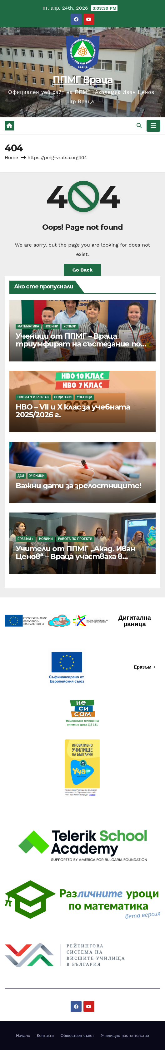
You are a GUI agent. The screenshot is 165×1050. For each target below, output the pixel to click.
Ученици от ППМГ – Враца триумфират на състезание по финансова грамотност (78, 343)
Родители (63, 397)
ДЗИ (21, 476)
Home (11, 157)
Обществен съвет (77, 1035)
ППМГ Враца (82, 80)
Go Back (82, 270)
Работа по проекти (75, 539)
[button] (139, 126)
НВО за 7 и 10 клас (33, 397)
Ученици (84, 397)
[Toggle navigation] (153, 126)
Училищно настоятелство (125, 1035)
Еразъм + (26, 539)
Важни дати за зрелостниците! (78, 485)
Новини (51, 326)
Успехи (69, 326)
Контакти (45, 1035)
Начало (23, 1035)
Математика (28, 326)
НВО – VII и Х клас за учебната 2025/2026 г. (73, 410)
